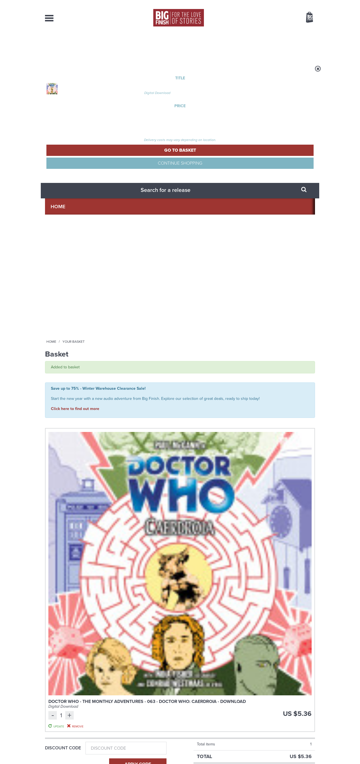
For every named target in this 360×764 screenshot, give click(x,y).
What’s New (167, 45)
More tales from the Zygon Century (131, 621)
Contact (303, 45)
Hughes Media (74, 755)
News (202, 45)
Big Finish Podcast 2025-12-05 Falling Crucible (284, 388)
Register (301, 3)
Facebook (204, 496)
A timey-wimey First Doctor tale (132, 565)
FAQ (311, 706)
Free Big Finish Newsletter (6, 126)
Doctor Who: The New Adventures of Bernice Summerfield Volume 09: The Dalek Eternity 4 (74, 397)
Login (284, 3)
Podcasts (236, 45)
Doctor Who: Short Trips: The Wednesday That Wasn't (140, 390)
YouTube (255, 496)
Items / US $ (280, 18)
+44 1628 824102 (145, 701)
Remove (268, 196)
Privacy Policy (57, 522)
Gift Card (56, 255)
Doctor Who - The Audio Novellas (211, 380)
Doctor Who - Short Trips (134, 380)
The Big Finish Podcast (272, 380)
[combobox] (264, 32)
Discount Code (63, 218)
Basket (306, 17)
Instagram (237, 496)
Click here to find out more (75, 135)
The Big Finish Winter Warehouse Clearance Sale (271, 565)
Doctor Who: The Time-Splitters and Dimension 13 (214, 390)
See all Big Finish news (286, 551)
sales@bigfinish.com (140, 706)
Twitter (221, 496)
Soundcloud (278, 496)
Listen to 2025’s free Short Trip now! (271, 621)
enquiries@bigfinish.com (191, 706)
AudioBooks (75, 45)
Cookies (140, 749)
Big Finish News (71, 551)
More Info (75, 443)
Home (78, 72)
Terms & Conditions (164, 749)
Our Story (308, 701)
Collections (121, 45)
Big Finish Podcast (242, 502)
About (270, 45)
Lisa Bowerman (69, 411)
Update (268, 189)
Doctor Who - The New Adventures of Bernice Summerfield (74, 382)
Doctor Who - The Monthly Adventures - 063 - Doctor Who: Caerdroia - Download (133, 177)
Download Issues (302, 711)
